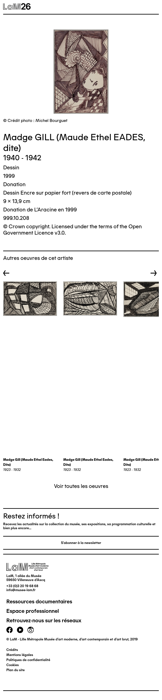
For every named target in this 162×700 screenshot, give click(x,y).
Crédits (12, 650)
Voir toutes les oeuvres (81, 486)
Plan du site (15, 670)
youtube (20, 630)
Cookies (12, 665)
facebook (9, 630)
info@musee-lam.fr (20, 590)
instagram (30, 630)
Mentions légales (19, 655)
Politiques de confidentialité (28, 660)
